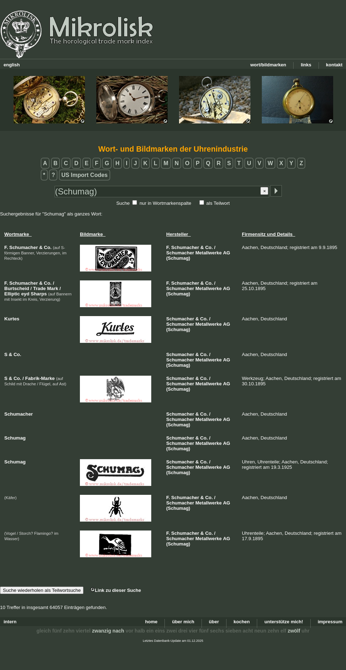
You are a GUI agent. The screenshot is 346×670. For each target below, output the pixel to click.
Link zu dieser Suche (115, 590)
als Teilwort (218, 203)
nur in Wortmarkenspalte (165, 203)
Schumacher (185, 247)
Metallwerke (208, 252)
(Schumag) (178, 258)
